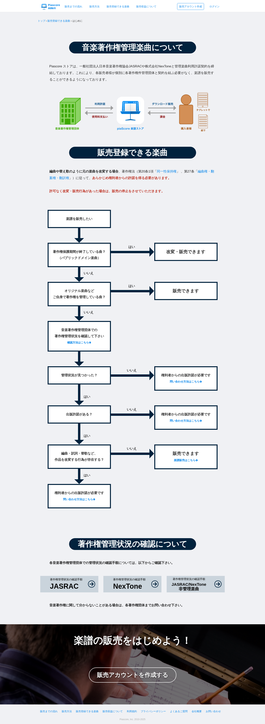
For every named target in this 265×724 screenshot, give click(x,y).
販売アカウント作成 (190, 6)
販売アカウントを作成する (132, 675)
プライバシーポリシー (153, 711)
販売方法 (94, 6)
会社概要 (197, 711)
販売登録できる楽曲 (118, 6)
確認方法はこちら (79, 342)
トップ (41, 20)
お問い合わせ (213, 711)
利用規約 (132, 711)
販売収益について (146, 6)
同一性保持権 (167, 171)
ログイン (214, 6)
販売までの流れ (73, 6)
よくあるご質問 (179, 711)
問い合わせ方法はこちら (186, 381)
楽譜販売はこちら (186, 460)
